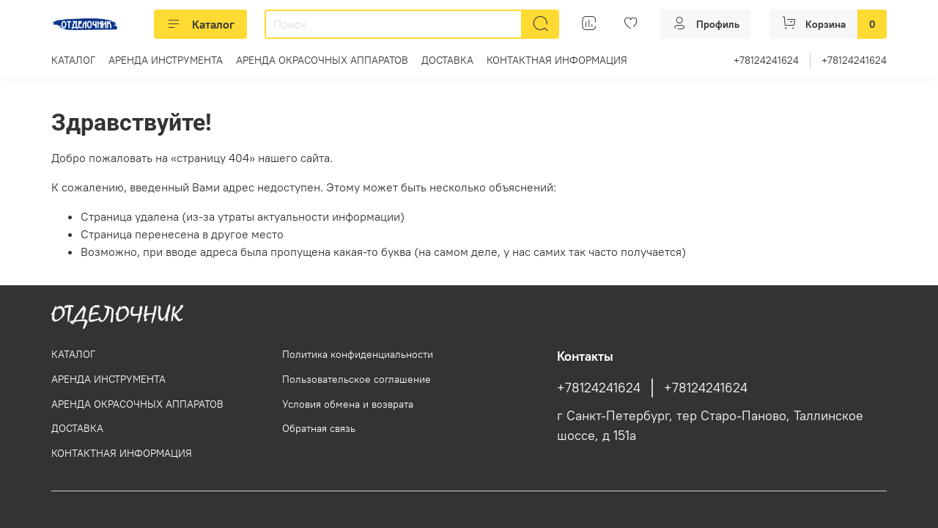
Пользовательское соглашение (356, 379)
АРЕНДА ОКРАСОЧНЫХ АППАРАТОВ (322, 60)
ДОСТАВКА (447, 60)
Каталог (200, 24)
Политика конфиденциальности (357, 354)
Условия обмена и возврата (347, 404)
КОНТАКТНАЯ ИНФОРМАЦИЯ (557, 60)
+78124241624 (766, 60)
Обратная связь (318, 428)
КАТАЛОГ (73, 60)
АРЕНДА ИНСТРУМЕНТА (165, 60)
